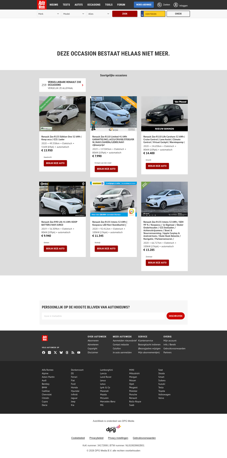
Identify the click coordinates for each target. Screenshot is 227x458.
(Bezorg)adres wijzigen (149, 348)
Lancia (103, 373)
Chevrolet (47, 394)
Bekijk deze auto (55, 163)
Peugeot (133, 387)
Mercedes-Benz (107, 401)
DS (72, 373)
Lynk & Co (105, 387)
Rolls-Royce (135, 401)
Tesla (160, 387)
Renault (133, 397)
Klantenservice (145, 340)
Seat (160, 369)
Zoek (124, 13)
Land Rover (105, 376)
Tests (66, 4)
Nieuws (54, 4)
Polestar (133, 390)
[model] (74, 14)
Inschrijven (175, 315)
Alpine (45, 373)
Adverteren (93, 344)
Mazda (103, 394)
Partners (167, 352)
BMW (44, 387)
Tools (109, 4)
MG (101, 404)
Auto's (79, 4)
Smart (161, 376)
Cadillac (46, 390)
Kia (72, 404)
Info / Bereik (169, 344)
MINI (131, 369)
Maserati (104, 390)
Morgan (133, 376)
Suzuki (161, 383)
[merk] (49, 14)
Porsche (133, 394)
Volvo (161, 397)
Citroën (45, 397)
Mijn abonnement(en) (149, 352)
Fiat (73, 380)
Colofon (117, 348)
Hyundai (75, 390)
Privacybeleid (96, 438)
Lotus (103, 383)
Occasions (93, 4)
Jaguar (74, 397)
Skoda (161, 373)
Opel (131, 383)
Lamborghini (106, 369)
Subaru (162, 380)
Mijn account (169, 340)
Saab (131, 404)
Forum (121, 4)
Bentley (45, 383)
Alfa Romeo (47, 369)
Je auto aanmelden (122, 352)
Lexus (103, 380)
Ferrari (74, 376)
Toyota (161, 390)
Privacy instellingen (118, 438)
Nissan (132, 380)
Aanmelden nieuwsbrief (125, 340)
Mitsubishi (134, 373)
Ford (73, 383)
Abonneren (93, 340)
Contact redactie (121, 344)
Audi (44, 380)
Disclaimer (93, 352)
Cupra (45, 401)
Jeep (73, 401)
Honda (74, 387)
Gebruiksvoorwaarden (174, 348)
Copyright (92, 348)
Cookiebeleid (78, 438)
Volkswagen (164, 394)
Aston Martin (48, 376)
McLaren (104, 397)
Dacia (44, 404)
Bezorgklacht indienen (149, 344)
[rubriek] (99, 14)
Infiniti (74, 394)
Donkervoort (77, 369)
